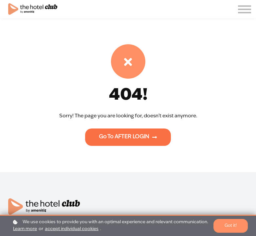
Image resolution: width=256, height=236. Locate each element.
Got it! (231, 226)
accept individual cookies (72, 229)
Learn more (25, 229)
